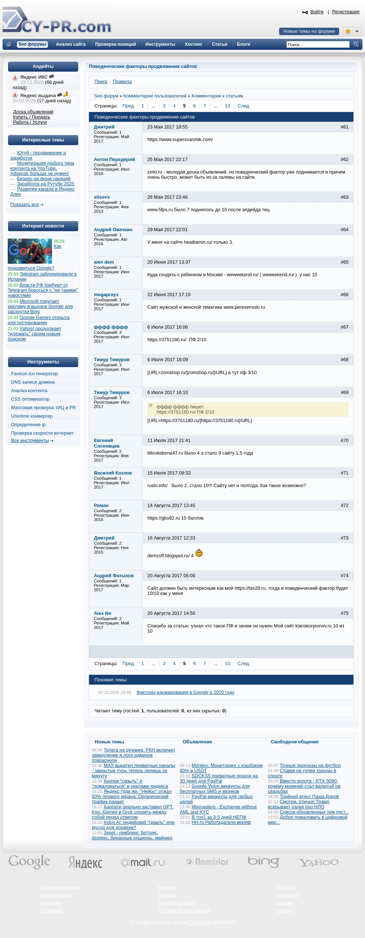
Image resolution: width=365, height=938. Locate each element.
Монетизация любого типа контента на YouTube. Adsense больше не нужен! (42, 168)
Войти (317, 11)
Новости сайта (56, 895)
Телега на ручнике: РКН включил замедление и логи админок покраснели (133, 755)
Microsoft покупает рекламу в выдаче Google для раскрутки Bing (40, 306)
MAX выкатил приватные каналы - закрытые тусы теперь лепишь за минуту (133, 770)
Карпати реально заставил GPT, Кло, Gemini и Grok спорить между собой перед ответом (132, 812)
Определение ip (28, 424)
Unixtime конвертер (32, 416)
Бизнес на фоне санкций (43, 178)
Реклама (167, 887)
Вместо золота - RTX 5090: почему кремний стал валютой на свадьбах (304, 786)
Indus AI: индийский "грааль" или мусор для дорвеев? (133, 825)
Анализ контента (29, 390)
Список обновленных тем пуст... (314, 812)
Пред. (128, 106)
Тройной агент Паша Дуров (309, 796)
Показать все (24, 204)
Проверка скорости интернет (42, 433)
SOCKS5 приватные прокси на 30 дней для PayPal (219, 778)
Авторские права (176, 903)
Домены (284, 903)
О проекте (52, 910)
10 (227, 106)
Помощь (167, 895)
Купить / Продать (31, 117)
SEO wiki (285, 887)
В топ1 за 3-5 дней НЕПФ (219, 817)
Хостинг (284, 910)
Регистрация (345, 11)
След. (244, 106)
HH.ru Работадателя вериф (221, 822)
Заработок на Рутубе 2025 (45, 183)
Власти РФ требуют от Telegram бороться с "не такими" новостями (43, 290)
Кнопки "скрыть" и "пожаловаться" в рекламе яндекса (130, 783)
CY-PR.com (200, 922)
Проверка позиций (60, 887)
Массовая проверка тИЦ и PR (43, 407)
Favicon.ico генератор (34, 373)
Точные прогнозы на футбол (310, 765)
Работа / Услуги (30, 122)
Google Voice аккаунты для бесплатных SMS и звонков (215, 789)
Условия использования (184, 910)
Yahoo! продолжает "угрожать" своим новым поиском (34, 334)
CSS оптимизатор (30, 399)
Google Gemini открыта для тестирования (38, 320)
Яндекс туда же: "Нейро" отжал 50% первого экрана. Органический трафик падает (132, 796)
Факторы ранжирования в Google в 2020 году (185, 692)
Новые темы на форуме (309, 31)
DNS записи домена (33, 382)
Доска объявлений (33, 111)
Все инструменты (30, 440)
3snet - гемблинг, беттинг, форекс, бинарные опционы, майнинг (132, 835)
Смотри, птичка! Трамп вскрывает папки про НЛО (299, 804)
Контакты (51, 903)
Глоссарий (287, 895)
